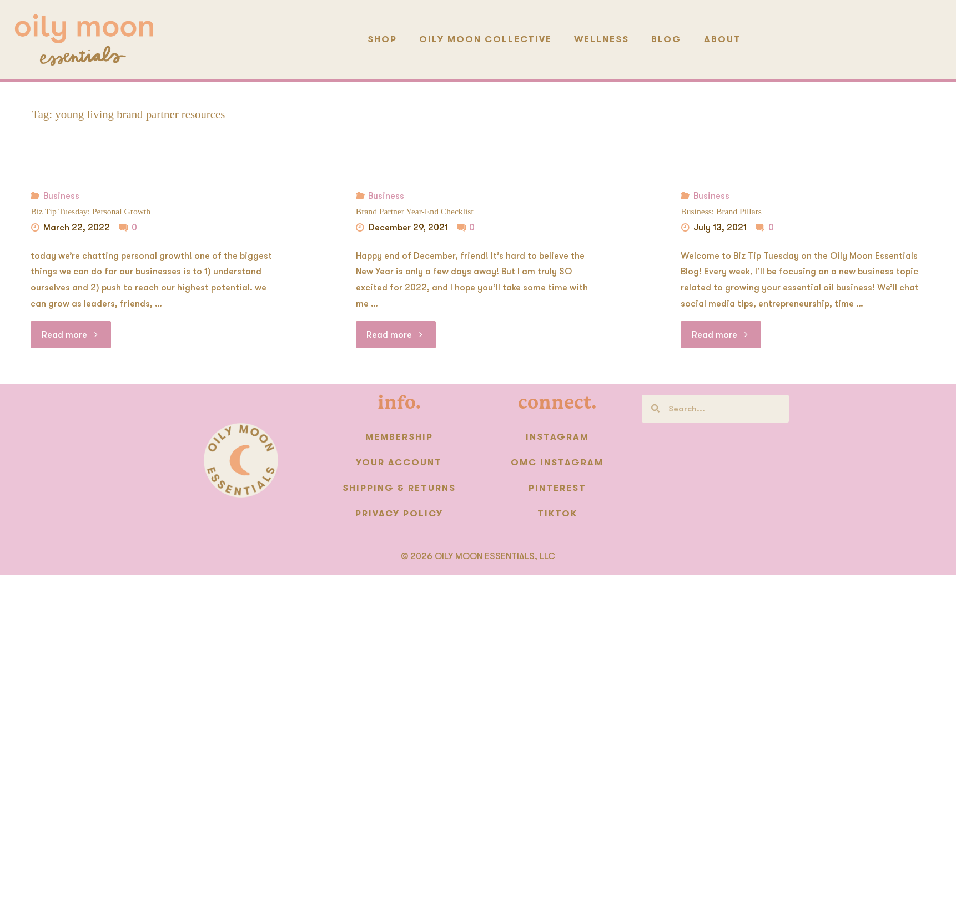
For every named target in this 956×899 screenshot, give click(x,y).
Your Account (399, 462)
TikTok (557, 513)
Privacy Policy (399, 513)
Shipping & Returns (399, 488)
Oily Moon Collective (485, 39)
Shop (382, 39)
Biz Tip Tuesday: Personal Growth (90, 211)
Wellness (601, 39)
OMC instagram (557, 462)
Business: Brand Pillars (721, 211)
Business (61, 196)
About (722, 39)
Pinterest (557, 488)
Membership (399, 436)
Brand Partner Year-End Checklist (414, 211)
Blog (666, 39)
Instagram (557, 436)
